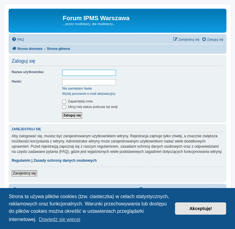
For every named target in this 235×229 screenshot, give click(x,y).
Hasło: (17, 81)
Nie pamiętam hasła (77, 88)
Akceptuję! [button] (200, 208)
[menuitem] (18, 39)
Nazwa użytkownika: (28, 72)
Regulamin (21, 160)
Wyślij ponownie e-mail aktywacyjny (88, 93)
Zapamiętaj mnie (77, 101)
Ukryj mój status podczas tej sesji (90, 107)
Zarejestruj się (24, 173)
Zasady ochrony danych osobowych (65, 160)
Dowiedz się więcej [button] (59, 219)
